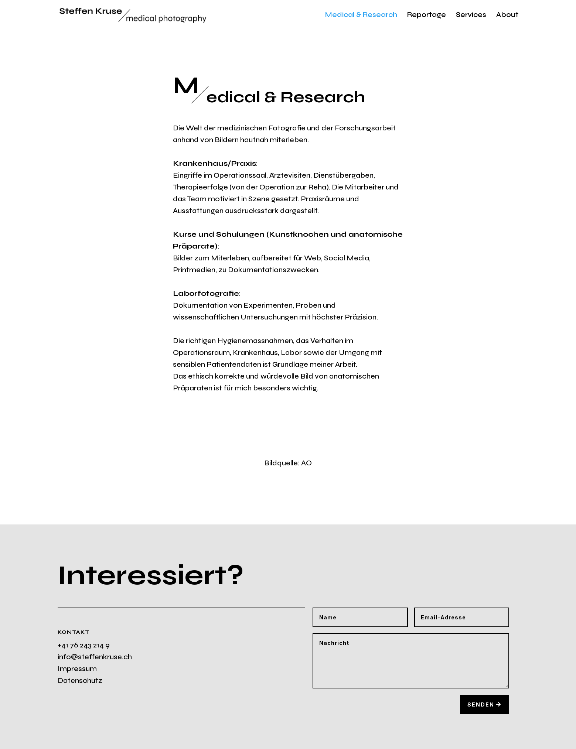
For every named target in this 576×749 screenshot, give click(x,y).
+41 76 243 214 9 (84, 645)
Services (471, 15)
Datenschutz (80, 680)
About (507, 15)
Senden (480, 704)
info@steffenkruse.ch (95, 656)
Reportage (426, 15)
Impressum (77, 668)
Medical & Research (361, 15)
